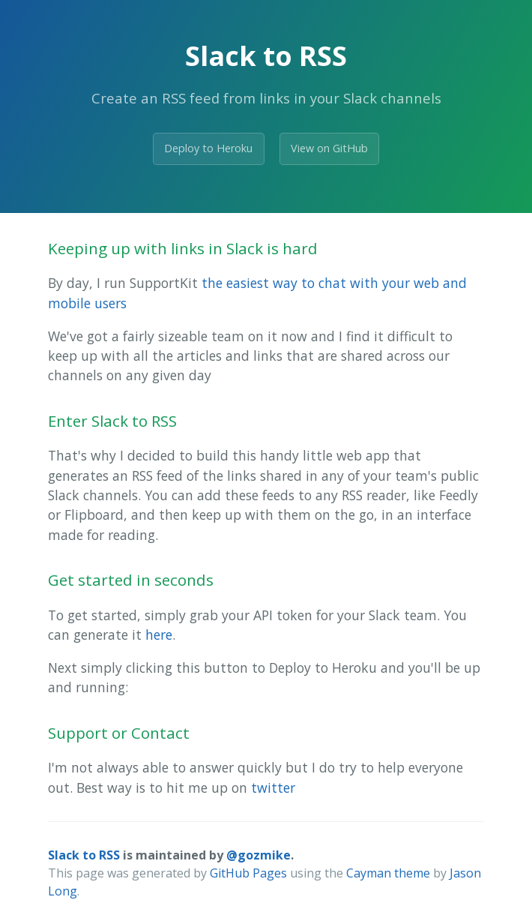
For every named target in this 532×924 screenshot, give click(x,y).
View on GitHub (329, 148)
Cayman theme (388, 873)
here (158, 635)
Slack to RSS (84, 855)
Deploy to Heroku (208, 148)
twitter (273, 787)
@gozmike (258, 855)
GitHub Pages (248, 873)
